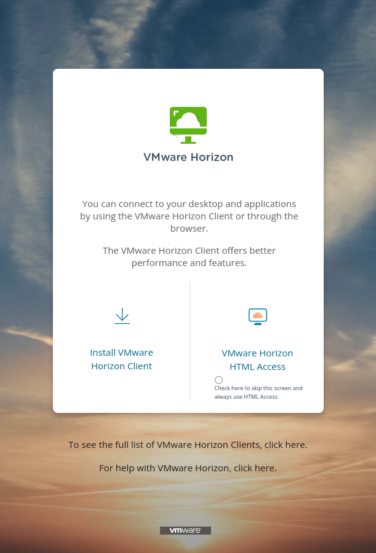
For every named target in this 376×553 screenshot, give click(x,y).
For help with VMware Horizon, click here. (188, 467)
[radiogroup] (261, 382)
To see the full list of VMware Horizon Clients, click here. (187, 444)
